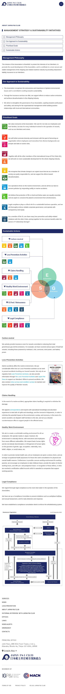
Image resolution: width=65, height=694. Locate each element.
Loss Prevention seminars (20, 374)
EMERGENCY (6, 628)
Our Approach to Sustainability (17, 41)
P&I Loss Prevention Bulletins (25, 376)
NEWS (4, 602)
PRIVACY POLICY (20, 685)
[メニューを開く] (61, 4)
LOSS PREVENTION (9, 606)
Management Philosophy (15, 37)
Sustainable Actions (13, 50)
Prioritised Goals (12, 46)
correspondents (15, 410)
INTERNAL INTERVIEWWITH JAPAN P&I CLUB (18, 613)
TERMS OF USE (6, 685)
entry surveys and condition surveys (22, 382)
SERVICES (5, 598)
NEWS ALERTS (7, 624)
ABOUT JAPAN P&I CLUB (10, 609)
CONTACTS (6, 631)
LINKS (4, 620)
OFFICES (5, 617)
